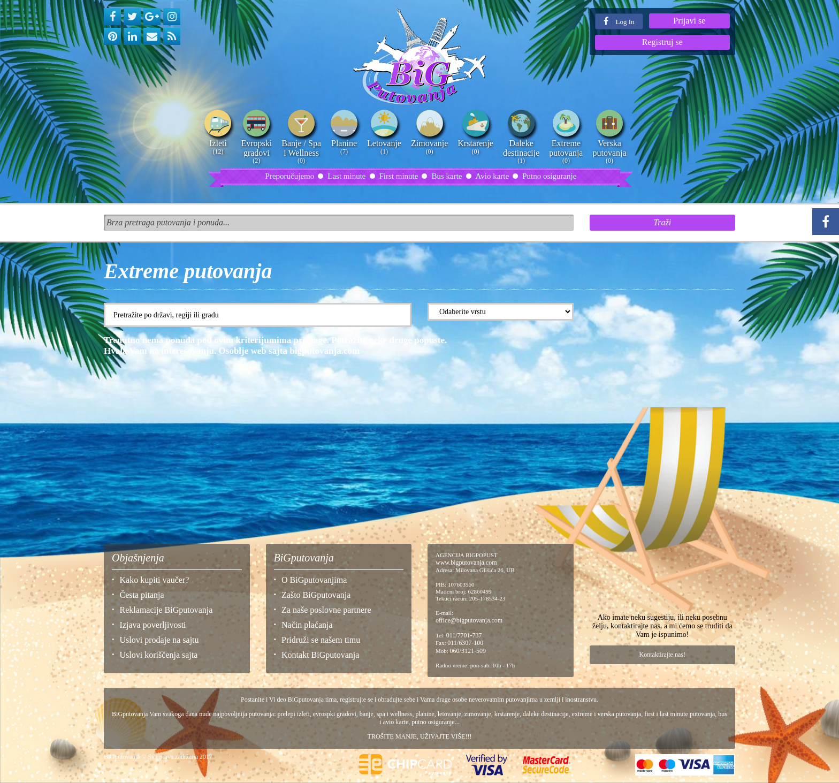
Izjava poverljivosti (153, 624)
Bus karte (446, 176)
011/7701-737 (464, 635)
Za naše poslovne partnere (326, 609)
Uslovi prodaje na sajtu (159, 639)
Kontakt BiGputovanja (320, 654)
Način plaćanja (307, 624)
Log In (619, 21)
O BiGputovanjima (314, 579)
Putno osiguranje (549, 176)
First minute (398, 176)
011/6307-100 (465, 643)
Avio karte (492, 176)
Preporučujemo (290, 176)
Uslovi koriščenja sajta (159, 654)
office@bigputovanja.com (469, 620)
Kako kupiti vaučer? (154, 579)
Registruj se (662, 42)
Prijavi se (689, 20)
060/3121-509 (468, 651)
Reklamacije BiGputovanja (166, 609)
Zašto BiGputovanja (315, 594)
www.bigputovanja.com (466, 562)
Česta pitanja (142, 594)
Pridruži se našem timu (320, 639)
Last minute (346, 176)
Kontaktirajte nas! (662, 654)
